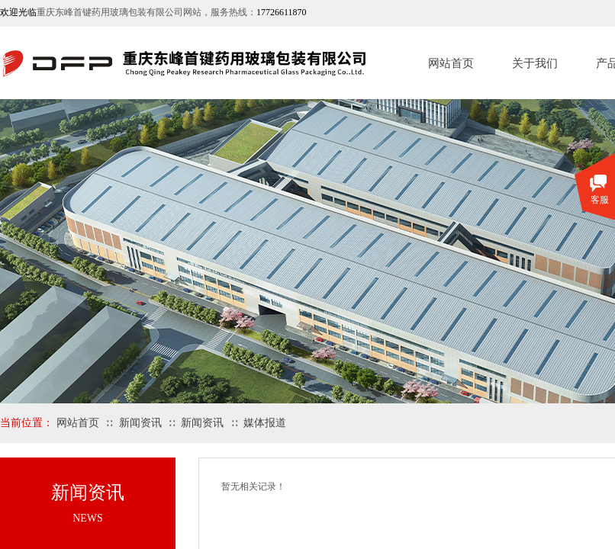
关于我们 (535, 63)
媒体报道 (264, 423)
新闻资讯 (140, 423)
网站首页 (451, 63)
